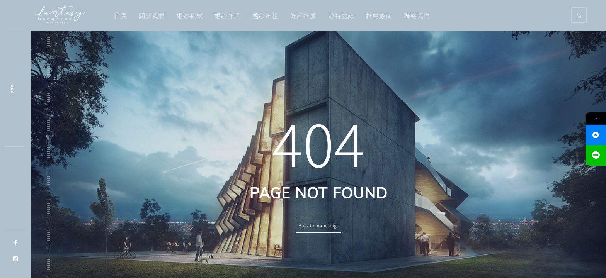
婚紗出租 (265, 15)
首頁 (120, 15)
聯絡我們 (417, 15)
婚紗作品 (227, 15)
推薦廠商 (379, 15)
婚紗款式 (190, 15)
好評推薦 (303, 15)
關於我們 (152, 15)
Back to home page (318, 225)
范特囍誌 (341, 15)
